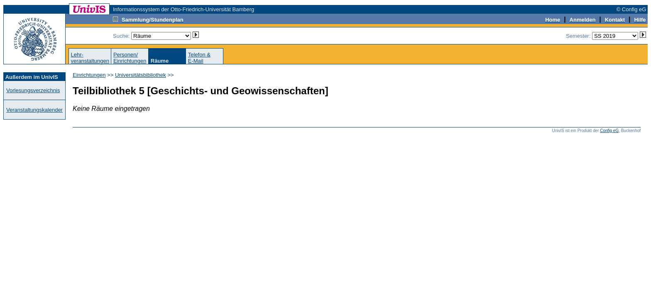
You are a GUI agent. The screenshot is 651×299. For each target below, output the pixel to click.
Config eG (609, 130)
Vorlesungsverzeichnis (33, 90)
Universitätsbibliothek (140, 75)
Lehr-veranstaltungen (90, 57)
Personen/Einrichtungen (130, 57)
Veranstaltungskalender (34, 110)
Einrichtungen (89, 75)
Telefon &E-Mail (199, 57)
